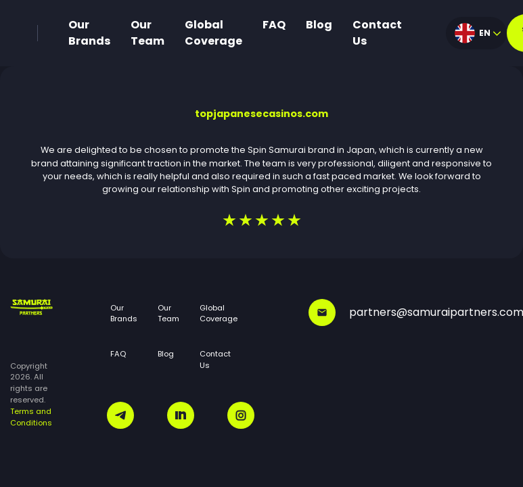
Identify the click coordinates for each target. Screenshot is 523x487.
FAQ (274, 24)
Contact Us (377, 33)
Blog (319, 24)
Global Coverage (213, 33)
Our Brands (89, 33)
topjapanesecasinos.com (261, 113)
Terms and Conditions (31, 417)
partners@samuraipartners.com (411, 312)
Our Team (147, 33)
